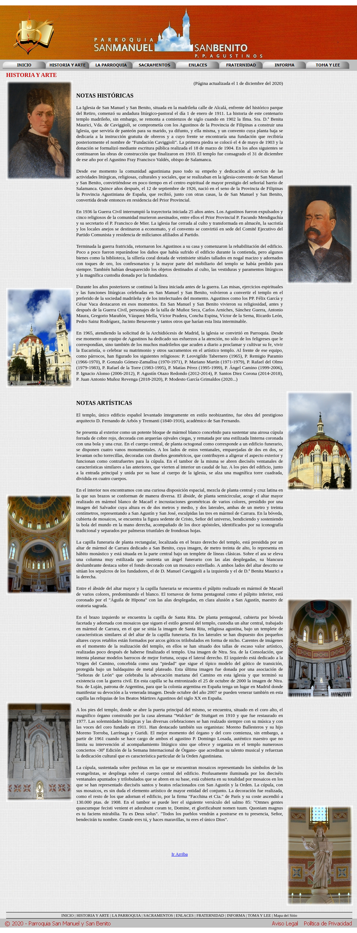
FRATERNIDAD (210, 915)
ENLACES (185, 915)
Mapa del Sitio (285, 915)
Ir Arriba (179, 854)
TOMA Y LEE (259, 915)
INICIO (67, 915)
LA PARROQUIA (126, 915)
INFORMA (236, 915)
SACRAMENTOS (158, 915)
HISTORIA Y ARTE (93, 915)
